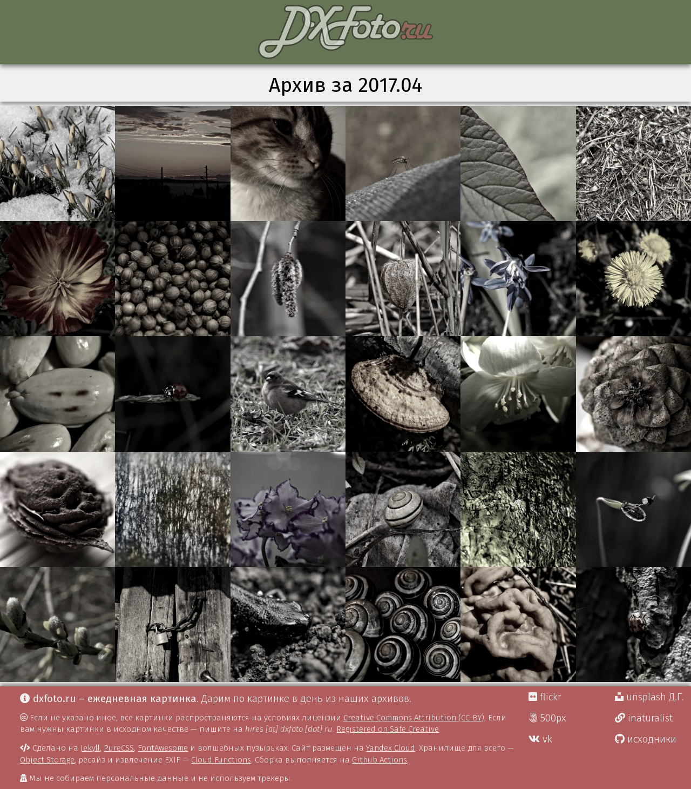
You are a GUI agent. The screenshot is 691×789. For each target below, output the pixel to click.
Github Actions (379, 760)
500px (547, 718)
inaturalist (644, 718)
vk (540, 739)
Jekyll (90, 748)
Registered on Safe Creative (387, 729)
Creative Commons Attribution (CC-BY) (413, 718)
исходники (645, 739)
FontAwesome (163, 748)
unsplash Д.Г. (649, 697)
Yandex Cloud (390, 748)
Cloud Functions (221, 760)
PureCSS (119, 748)
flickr (545, 697)
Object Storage (47, 760)
